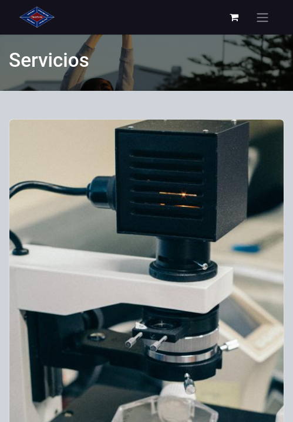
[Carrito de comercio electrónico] (233, 17)
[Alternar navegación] (262, 17)
